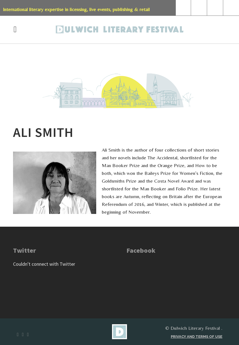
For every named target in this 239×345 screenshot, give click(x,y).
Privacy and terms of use (196, 336)
